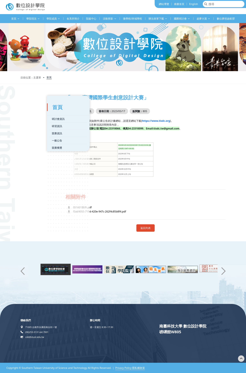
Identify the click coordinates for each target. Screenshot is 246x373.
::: (1, 16)
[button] (23, 271)
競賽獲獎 (30, 145)
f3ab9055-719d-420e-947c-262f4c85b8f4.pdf (109, 211)
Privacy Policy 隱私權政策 (130, 368)
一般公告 (30, 138)
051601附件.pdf (92, 207)
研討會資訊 (31, 117)
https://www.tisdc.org (166, 121)
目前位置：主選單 (31, 77)
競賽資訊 (30, 131)
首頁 (49, 77)
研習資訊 (30, 124)
